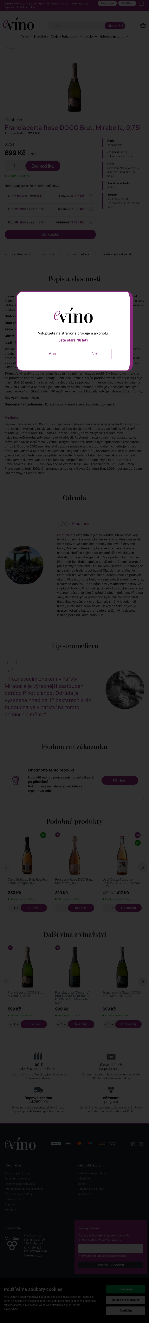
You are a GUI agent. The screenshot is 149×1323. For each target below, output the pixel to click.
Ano (52, 353)
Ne (94, 353)
